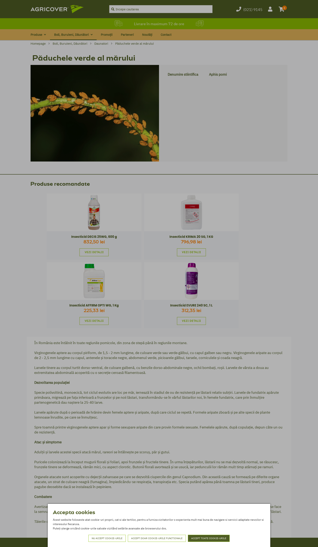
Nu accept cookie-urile (107, 538)
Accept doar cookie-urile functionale (157, 538)
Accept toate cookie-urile (208, 538)
